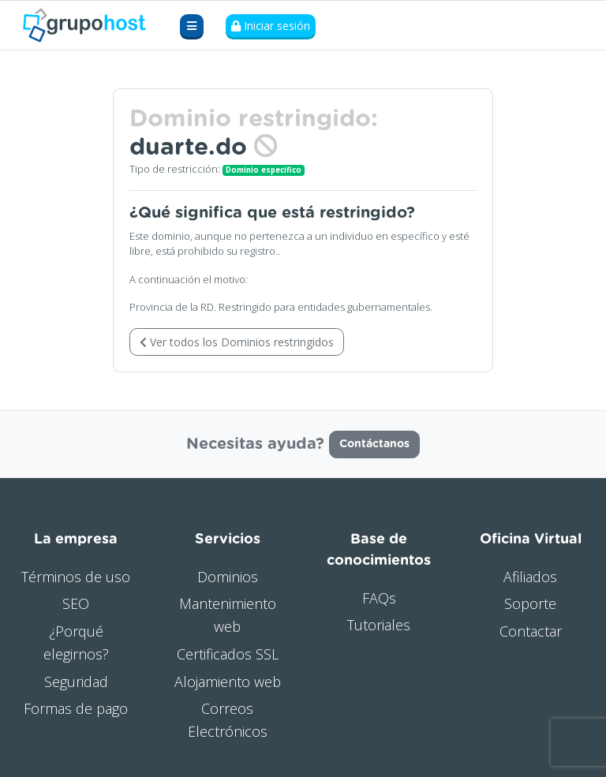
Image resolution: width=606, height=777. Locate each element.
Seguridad (76, 681)
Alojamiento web (227, 681)
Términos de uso (75, 576)
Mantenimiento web (227, 615)
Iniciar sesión (270, 25)
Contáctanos (374, 444)
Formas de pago (76, 708)
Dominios (227, 576)
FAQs (379, 597)
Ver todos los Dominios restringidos (237, 341)
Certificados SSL (228, 653)
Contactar (530, 631)
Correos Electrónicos (227, 720)
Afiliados (530, 576)
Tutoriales (378, 624)
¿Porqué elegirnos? (76, 642)
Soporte (530, 603)
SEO (75, 603)
